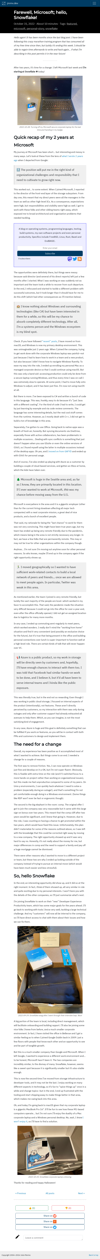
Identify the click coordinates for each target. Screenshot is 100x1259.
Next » (81, 1193)
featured (72, 23)
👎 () (68, 1208)
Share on (50, 1216)
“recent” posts (49, 341)
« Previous (20, 1193)
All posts (50, 1193)
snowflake (51, 28)
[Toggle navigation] (94, 3)
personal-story (35, 28)
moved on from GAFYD (60, 451)
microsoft (19, 28)
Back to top (93, 1255)
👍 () (32, 1208)
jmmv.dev (10, 3)
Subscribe (50, 253)
